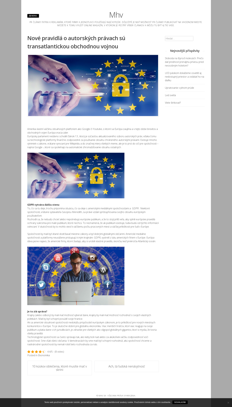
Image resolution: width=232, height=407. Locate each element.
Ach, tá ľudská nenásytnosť (126, 366)
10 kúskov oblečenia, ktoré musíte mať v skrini (59, 368)
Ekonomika (44, 355)
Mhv (116, 15)
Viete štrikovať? (173, 102)
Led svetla (170, 95)
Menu (33, 15)
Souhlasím (180, 402)
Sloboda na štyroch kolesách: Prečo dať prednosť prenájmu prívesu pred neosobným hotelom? (184, 62)
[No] (228, 402)
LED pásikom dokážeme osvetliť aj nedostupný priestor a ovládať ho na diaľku (184, 76)
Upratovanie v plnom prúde (179, 87)
